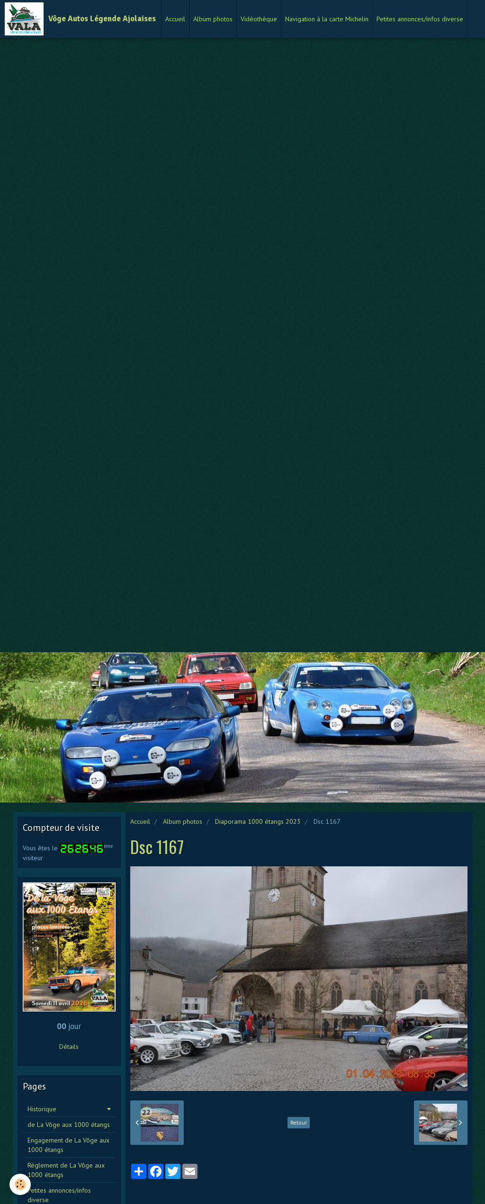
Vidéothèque (259, 19)
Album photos (213, 19)
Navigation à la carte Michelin (326, 19)
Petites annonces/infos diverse (420, 19)
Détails (69, 1046)
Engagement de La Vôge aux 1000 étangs (68, 1145)
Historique (41, 1109)
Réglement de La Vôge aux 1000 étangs (66, 1170)
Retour (298, 1122)
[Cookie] (20, 1184)
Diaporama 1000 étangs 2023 (258, 821)
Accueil (175, 19)
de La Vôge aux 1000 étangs (68, 1124)
